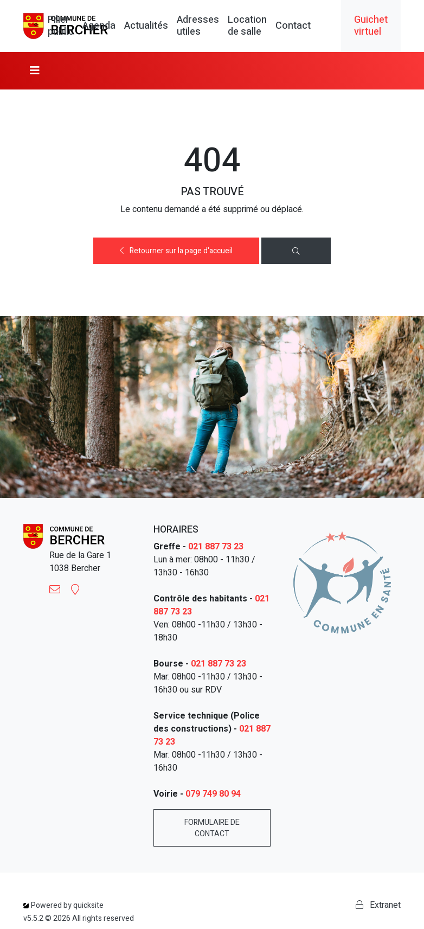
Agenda (98, 26)
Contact (293, 26)
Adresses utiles (198, 25)
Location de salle (247, 25)
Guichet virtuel (371, 25)
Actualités (146, 26)
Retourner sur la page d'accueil (176, 251)
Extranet (378, 905)
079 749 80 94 (213, 793)
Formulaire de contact (212, 828)
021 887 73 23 (215, 546)
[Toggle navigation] (34, 70)
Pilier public (61, 25)
